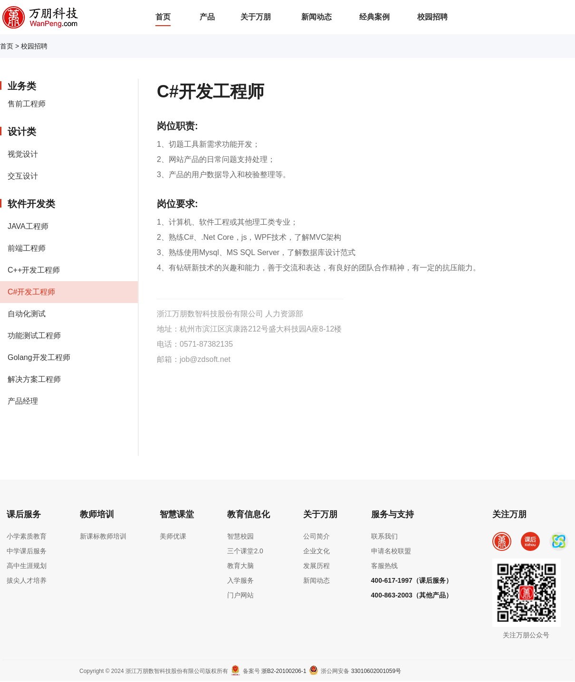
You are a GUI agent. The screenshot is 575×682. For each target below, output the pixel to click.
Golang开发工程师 (39, 357)
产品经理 (23, 401)
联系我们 (384, 536)
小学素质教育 (27, 536)
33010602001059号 (376, 671)
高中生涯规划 (27, 565)
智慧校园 (240, 536)
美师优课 (173, 536)
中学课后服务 (27, 551)
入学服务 (240, 580)
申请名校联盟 (391, 551)
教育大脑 (240, 565)
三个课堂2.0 (245, 551)
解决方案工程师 (34, 379)
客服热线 (384, 565)
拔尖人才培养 (27, 580)
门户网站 (240, 595)
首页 (163, 17)
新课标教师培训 (103, 536)
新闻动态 (316, 17)
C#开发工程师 (31, 292)
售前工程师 (27, 104)
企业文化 (316, 551)
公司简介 (316, 536)
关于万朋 (255, 17)
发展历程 (316, 565)
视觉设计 (23, 154)
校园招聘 (432, 17)
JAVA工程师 (28, 226)
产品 (207, 17)
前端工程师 (27, 248)
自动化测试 (27, 314)
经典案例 (374, 17)
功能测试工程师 (34, 336)
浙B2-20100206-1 (284, 671)
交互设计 (23, 176)
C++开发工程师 (34, 270)
